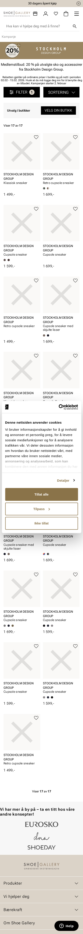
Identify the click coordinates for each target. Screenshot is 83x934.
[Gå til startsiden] (17, 13)
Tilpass (41, 509)
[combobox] (38, 26)
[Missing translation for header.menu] (76, 13)
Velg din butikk (58, 110)
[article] (22, 162)
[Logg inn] (45, 13)
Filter (22, 92)
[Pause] (78, 3)
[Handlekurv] (66, 13)
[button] (61, 92)
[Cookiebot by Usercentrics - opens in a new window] (59, 407)
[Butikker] (35, 13)
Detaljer (63, 480)
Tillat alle (42, 494)
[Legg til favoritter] (36, 137)
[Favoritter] (56, 13)
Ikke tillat (41, 523)
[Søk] (74, 26)
